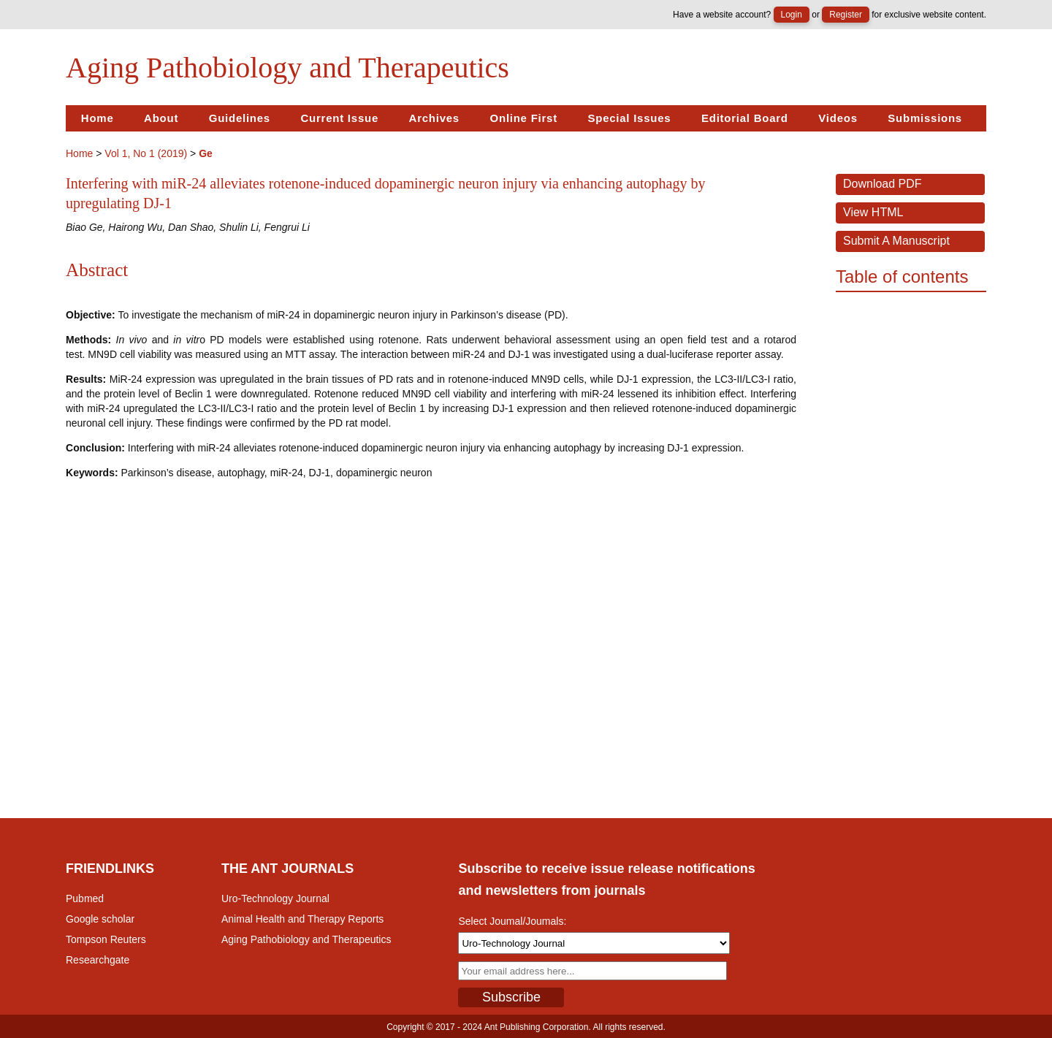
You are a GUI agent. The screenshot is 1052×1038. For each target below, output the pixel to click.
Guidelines (239, 118)
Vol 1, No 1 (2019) (145, 153)
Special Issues (629, 118)
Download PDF (882, 184)
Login (791, 14)
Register (845, 14)
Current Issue (339, 118)
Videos (837, 118)
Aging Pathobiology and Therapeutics (306, 939)
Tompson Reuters (106, 939)
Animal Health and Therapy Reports (302, 919)
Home (97, 118)
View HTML (873, 212)
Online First (523, 118)
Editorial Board (744, 118)
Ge (206, 153)
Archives (434, 118)
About (161, 118)
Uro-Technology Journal (275, 898)
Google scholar (100, 919)
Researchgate (97, 960)
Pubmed (85, 898)
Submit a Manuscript (896, 240)
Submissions (925, 118)
